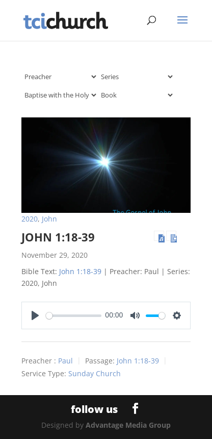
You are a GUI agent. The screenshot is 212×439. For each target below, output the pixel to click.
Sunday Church (94, 374)
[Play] (35, 315)
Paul (65, 361)
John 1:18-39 (58, 237)
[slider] (73, 316)
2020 (29, 219)
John (49, 219)
